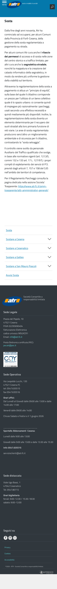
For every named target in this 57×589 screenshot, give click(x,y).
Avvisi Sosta (12, 275)
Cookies (8, 553)
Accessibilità (9, 559)
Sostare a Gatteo (28, 257)
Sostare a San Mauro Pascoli (28, 266)
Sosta (9, 230)
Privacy (7, 547)
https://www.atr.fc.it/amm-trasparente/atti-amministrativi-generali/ (26, 188)
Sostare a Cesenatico (28, 248)
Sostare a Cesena (28, 239)
